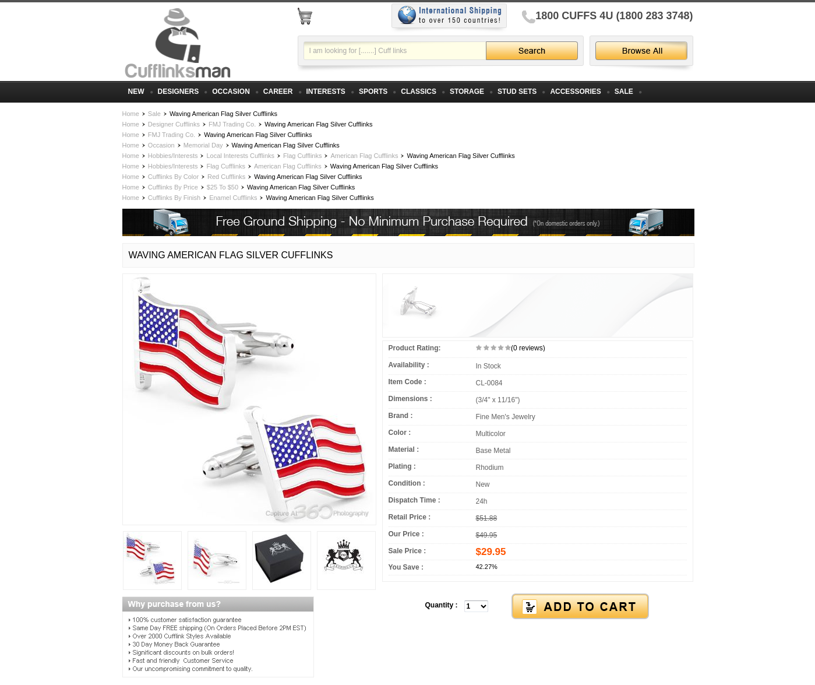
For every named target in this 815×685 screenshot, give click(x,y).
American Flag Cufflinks (364, 155)
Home (130, 113)
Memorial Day (203, 145)
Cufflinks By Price (173, 187)
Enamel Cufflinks (233, 197)
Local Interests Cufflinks (240, 155)
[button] (537, 606)
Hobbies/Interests (173, 155)
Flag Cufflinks (302, 155)
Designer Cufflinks (174, 124)
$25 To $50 (222, 187)
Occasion (161, 145)
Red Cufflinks (226, 176)
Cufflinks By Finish (174, 197)
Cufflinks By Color (173, 176)
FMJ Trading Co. (232, 124)
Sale (154, 113)
